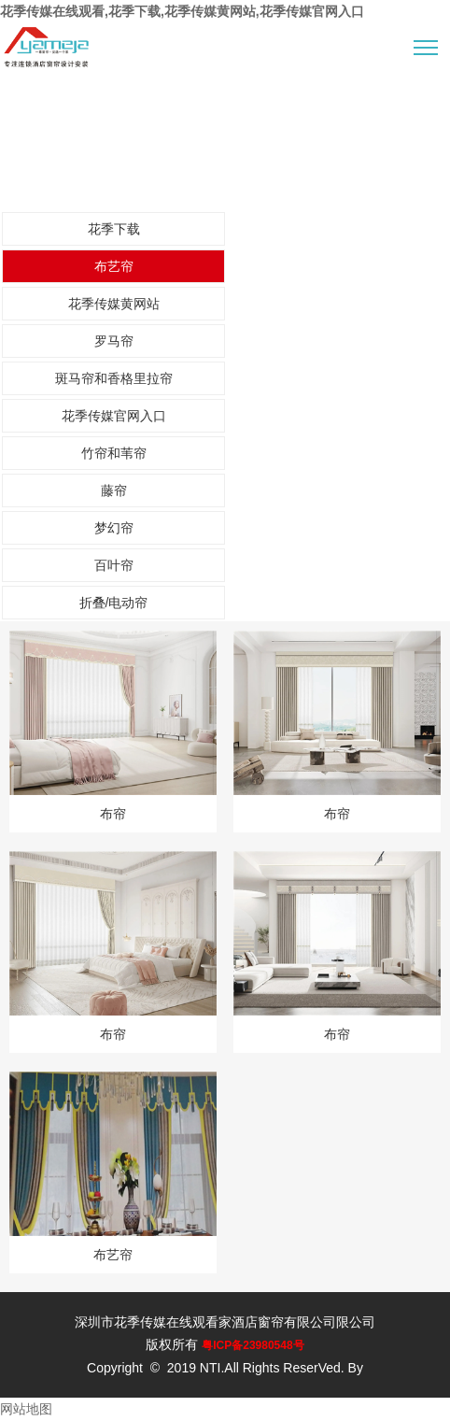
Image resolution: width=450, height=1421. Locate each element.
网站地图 (26, 1408)
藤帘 (114, 490)
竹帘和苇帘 (114, 453)
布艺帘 (114, 266)
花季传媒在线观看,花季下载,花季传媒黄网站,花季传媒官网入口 (182, 11)
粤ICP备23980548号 (252, 1345)
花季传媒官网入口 (114, 415)
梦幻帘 (114, 527)
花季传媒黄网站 (114, 303)
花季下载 (114, 228)
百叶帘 (114, 565)
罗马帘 (114, 341)
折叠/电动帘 (113, 602)
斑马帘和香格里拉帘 (114, 378)
